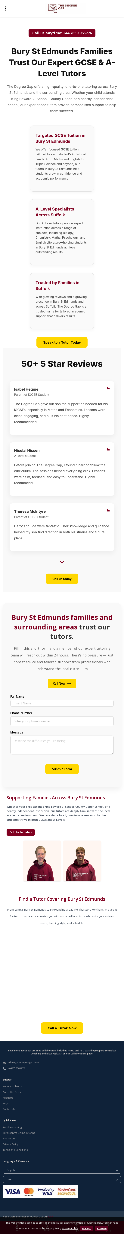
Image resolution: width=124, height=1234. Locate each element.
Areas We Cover (12, 1091)
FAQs (6, 1102)
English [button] (11, 1169)
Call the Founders (21, 832)
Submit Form (62, 768)
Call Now (62, 683)
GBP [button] (9, 1179)
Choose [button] (102, 1228)
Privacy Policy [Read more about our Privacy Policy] (10, 1143)
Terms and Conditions (15, 1149)
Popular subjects (12, 1085)
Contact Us (9, 1108)
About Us (8, 1097)
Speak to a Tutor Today (62, 342)
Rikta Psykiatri (54, 1053)
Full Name (17, 696)
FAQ (50, 1216)
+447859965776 (16, 1067)
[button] (5, 8)
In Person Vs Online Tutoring (19, 1132)
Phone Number (21, 712)
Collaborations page (81, 1053)
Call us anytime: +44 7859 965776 (62, 32)
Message (16, 731)
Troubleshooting (12, 1126)
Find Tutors (9, 1138)
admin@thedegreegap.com (23, 1062)
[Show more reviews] (62, 561)
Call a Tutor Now (62, 1027)
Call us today (62, 578)
